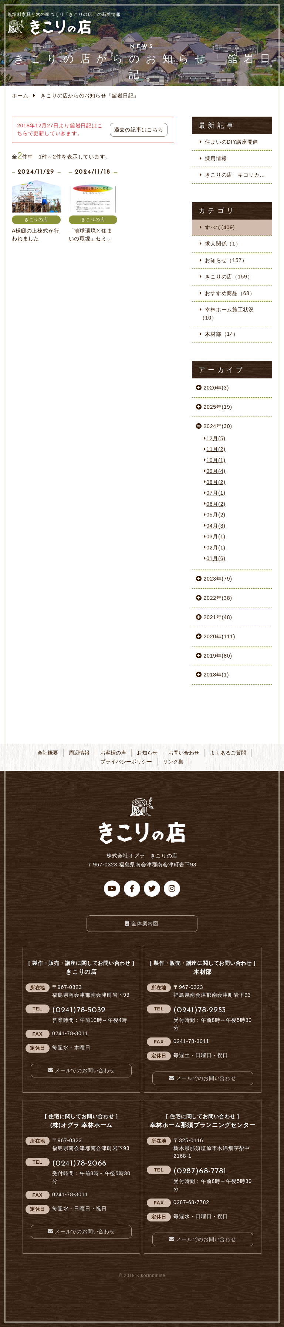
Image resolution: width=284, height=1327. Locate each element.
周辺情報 (79, 753)
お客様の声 (113, 753)
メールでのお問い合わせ (85, 1070)
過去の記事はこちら (138, 130)
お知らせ (147, 753)
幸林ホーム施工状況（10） (227, 313)
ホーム (20, 95)
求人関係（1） (223, 244)
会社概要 (47, 753)
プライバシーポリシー (126, 762)
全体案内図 (145, 923)
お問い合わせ (183, 753)
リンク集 (173, 762)
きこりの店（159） (229, 277)
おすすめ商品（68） (230, 293)
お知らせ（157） (226, 260)
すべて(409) (220, 227)
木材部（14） (222, 334)
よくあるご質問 (228, 753)
